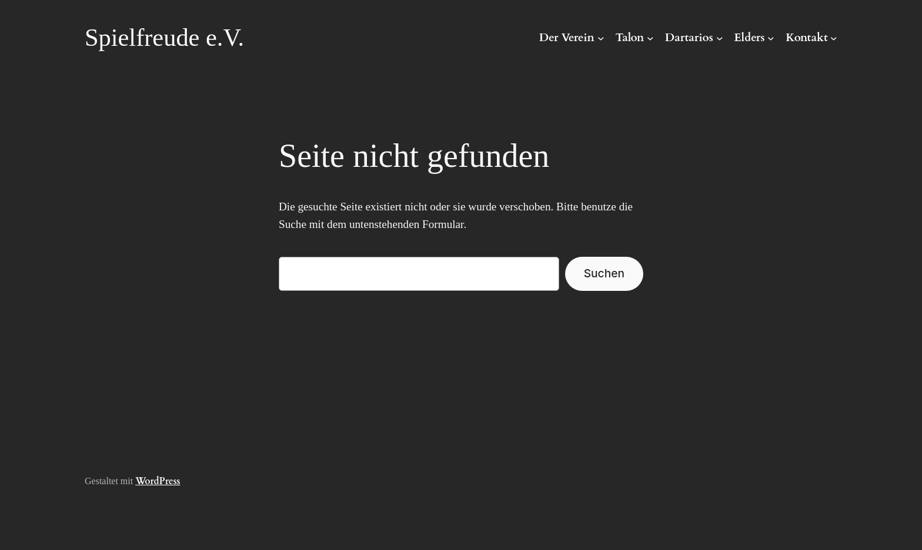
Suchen (604, 273)
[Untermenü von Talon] (650, 38)
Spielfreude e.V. (164, 37)
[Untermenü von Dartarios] (719, 38)
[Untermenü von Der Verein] (600, 38)
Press (170, 481)
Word (147, 481)
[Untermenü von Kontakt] (833, 38)
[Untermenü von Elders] (770, 38)
